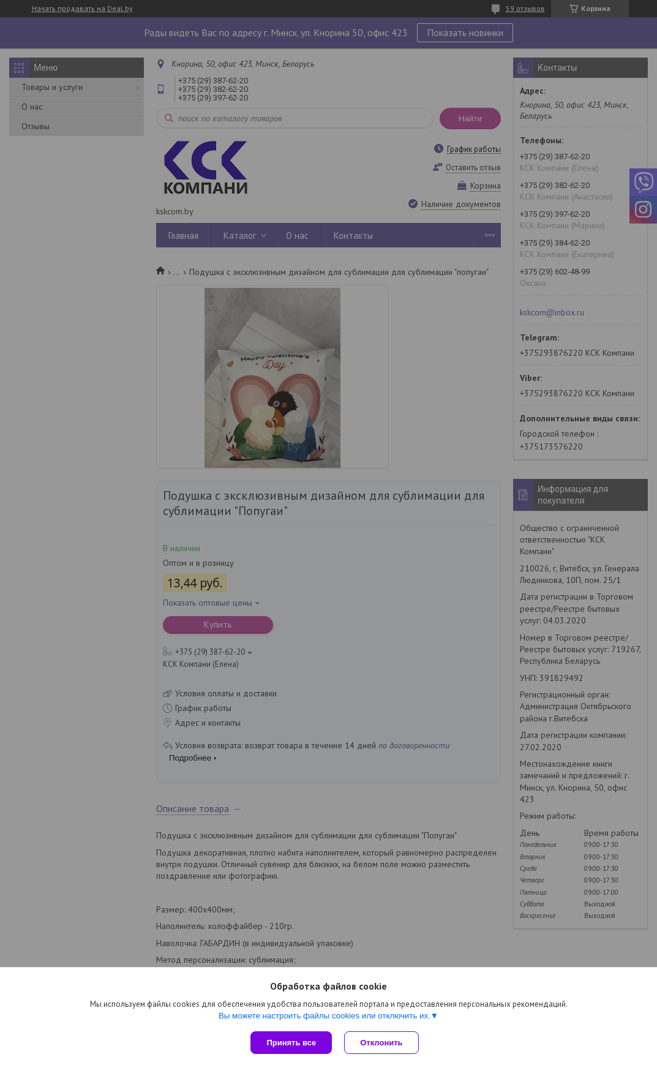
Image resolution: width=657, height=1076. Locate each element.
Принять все (291, 1042)
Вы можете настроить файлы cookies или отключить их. (324, 1015)
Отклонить (381, 1042)
